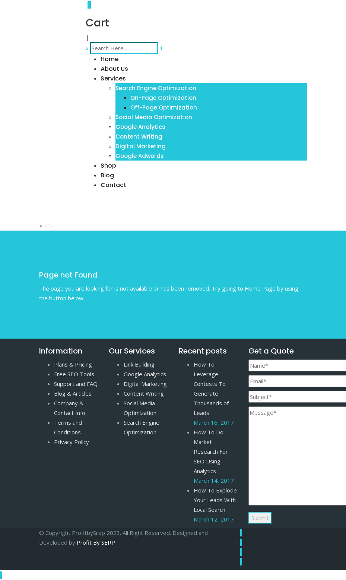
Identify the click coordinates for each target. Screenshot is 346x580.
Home (109, 59)
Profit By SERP (96, 542)
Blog (107, 175)
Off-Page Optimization (163, 107)
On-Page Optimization (163, 98)
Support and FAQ (76, 383)
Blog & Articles (73, 393)
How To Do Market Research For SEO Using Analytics (211, 451)
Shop (108, 165)
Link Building (139, 364)
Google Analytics (140, 127)
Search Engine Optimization (155, 88)
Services (113, 78)
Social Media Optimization (153, 117)
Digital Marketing (140, 146)
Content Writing (138, 136)
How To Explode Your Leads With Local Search (215, 499)
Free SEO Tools (74, 374)
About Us (114, 68)
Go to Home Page (62, 311)
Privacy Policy (71, 442)
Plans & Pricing (73, 364)
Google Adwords (139, 156)
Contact (113, 185)
